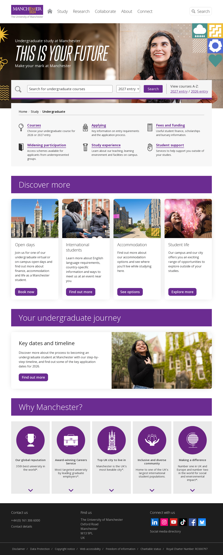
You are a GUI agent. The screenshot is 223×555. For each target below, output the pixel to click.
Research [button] (81, 11)
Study (35, 111)
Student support (170, 145)
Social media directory (165, 531)
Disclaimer (18, 549)
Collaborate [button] (105, 11)
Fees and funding (170, 125)
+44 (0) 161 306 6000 (25, 520)
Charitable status (151, 549)
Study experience (106, 145)
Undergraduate (53, 111)
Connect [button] (145, 11)
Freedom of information (120, 549)
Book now (24, 292)
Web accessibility (90, 549)
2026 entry (199, 91)
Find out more (79, 292)
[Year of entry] (128, 89)
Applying (99, 125)
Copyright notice (65, 549)
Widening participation (46, 145)
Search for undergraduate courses (57, 89)
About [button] (126, 11)
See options (128, 292)
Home (50, 10)
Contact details (21, 526)
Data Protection (40, 549)
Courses (34, 125)
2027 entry (179, 91)
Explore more (180, 292)
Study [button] (62, 11)
